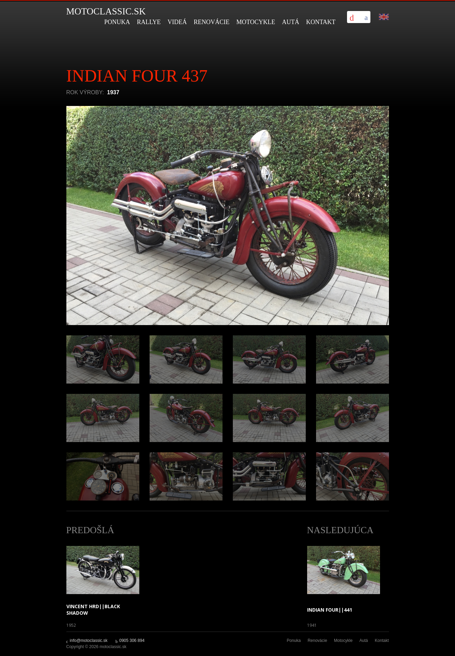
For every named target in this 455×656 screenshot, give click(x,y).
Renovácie (211, 22)
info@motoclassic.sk (89, 640)
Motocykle (255, 22)
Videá (177, 22)
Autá (290, 22)
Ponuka (117, 22)
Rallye (149, 22)
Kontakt (321, 22)
